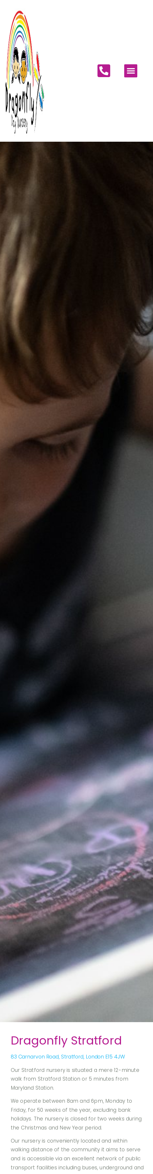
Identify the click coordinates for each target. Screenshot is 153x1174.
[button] (130, 69)
